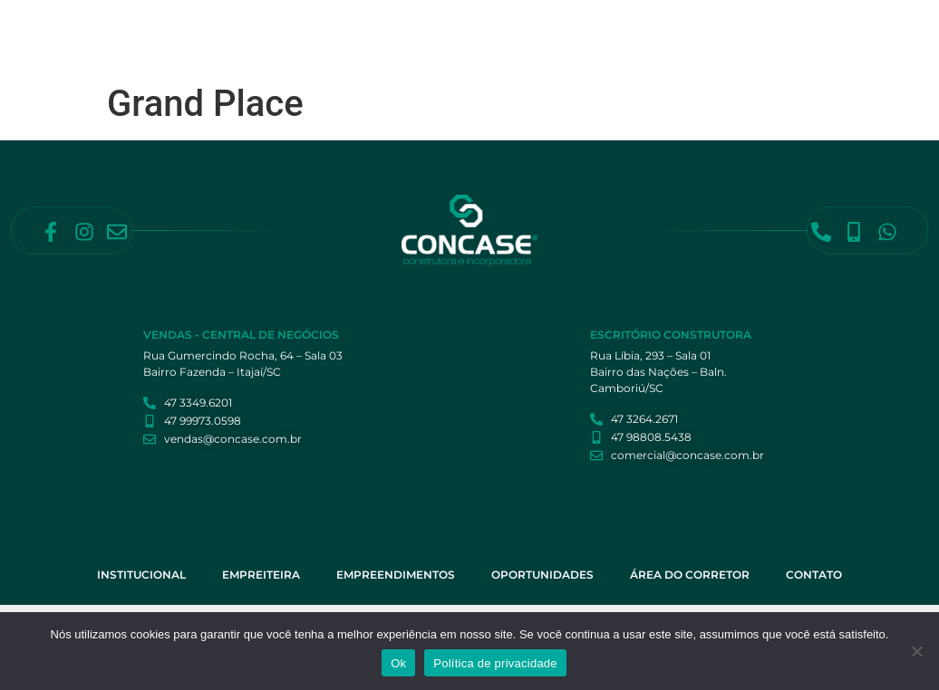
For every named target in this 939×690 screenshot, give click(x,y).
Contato (350, 71)
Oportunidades (684, 30)
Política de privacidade (495, 663)
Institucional (366, 30)
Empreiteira (460, 30)
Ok (398, 663)
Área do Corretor (801, 30)
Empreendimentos (566, 30)
